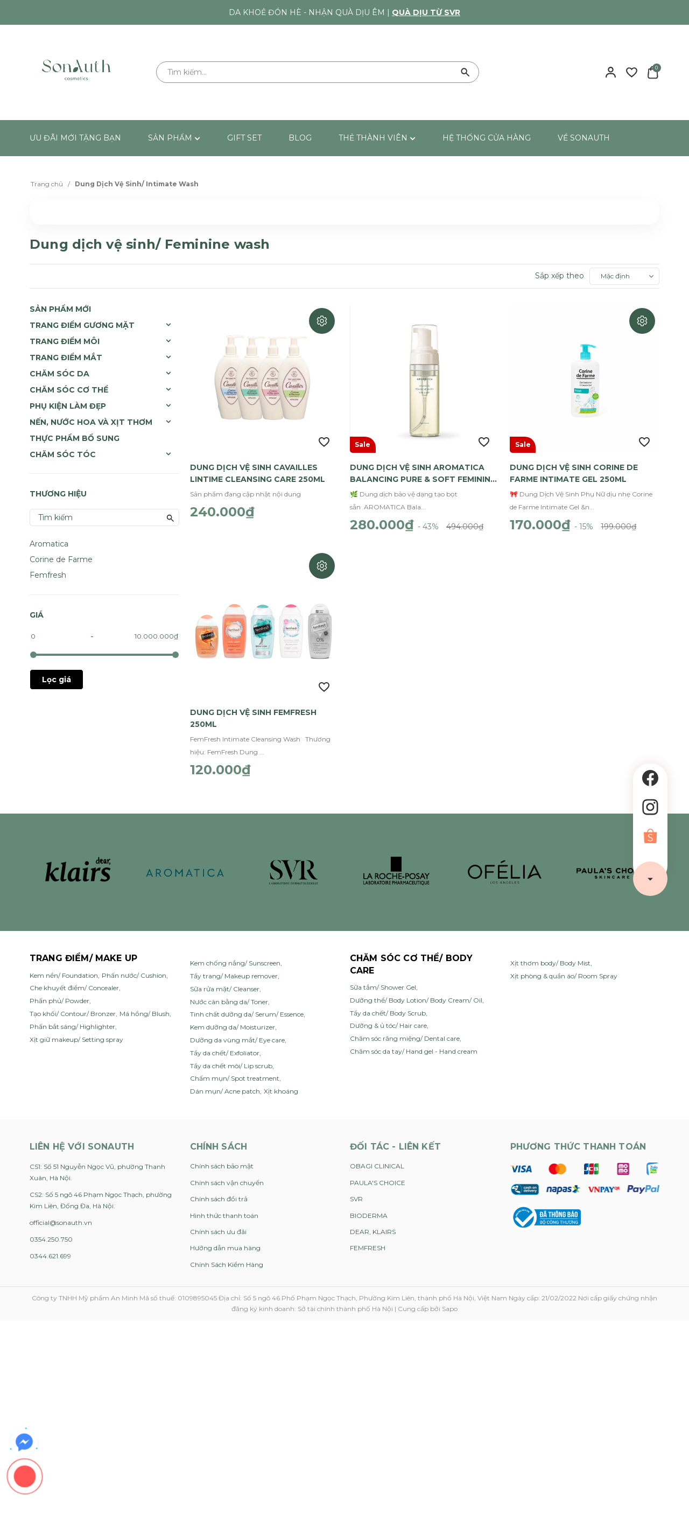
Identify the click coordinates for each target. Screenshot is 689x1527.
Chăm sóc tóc (63, 454)
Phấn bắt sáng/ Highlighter (72, 1021)
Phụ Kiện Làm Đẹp (68, 406)
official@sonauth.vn (61, 1217)
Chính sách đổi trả (219, 1193)
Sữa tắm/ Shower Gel (383, 982)
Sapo (450, 1303)
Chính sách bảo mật (222, 1161)
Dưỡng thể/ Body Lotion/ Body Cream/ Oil (416, 995)
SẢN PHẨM (174, 138)
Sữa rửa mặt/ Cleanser (224, 983)
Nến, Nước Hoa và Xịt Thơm (91, 422)
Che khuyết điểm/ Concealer (74, 982)
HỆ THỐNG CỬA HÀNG (486, 138)
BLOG (300, 138)
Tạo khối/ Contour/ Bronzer (73, 1008)
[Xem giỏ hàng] (652, 71)
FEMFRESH (367, 1242)
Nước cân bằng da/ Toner (229, 996)
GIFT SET (244, 138)
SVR (356, 1193)
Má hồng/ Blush (144, 1008)
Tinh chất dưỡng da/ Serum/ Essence (247, 1009)
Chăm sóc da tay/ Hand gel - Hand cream (413, 1046)
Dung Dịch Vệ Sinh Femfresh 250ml (253, 713)
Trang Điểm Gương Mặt (82, 325)
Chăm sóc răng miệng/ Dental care (405, 1033)
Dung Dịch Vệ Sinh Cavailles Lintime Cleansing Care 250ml (257, 470)
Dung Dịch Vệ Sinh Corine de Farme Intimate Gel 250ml (574, 470)
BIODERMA (369, 1210)
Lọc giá (56, 679)
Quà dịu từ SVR (426, 12)
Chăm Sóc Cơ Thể (69, 390)
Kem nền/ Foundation (64, 970)
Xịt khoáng (281, 1086)
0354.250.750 (51, 1234)
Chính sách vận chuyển (227, 1177)
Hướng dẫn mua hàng (225, 1242)
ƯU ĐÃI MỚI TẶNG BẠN (75, 138)
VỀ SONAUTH (584, 138)
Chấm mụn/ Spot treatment (234, 1073)
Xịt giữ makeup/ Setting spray (76, 1034)
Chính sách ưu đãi (218, 1226)
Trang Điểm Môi (65, 341)
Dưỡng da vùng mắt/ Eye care (237, 1035)
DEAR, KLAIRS (373, 1226)
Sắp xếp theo (559, 276)
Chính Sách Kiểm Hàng (226, 1259)
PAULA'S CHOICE (377, 1177)
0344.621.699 (50, 1250)
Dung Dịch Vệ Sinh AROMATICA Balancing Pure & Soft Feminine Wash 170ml (422, 471)
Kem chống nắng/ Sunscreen (235, 958)
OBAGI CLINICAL (377, 1161)
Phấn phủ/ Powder (59, 995)
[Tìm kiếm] (465, 72)
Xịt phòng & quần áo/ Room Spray (563, 970)
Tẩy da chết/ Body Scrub (388, 1008)
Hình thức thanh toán (224, 1210)
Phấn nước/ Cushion (134, 970)
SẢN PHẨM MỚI (60, 309)
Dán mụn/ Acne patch (225, 1086)
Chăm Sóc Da (59, 374)
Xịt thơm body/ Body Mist (550, 958)
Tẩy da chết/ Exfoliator (224, 1047)
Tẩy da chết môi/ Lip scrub (231, 1060)
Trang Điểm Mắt (66, 357)
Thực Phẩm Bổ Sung (74, 438)
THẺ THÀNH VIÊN (377, 138)
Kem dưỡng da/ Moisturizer (232, 1022)
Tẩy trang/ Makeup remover (234, 970)
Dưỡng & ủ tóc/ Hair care (388, 1020)
